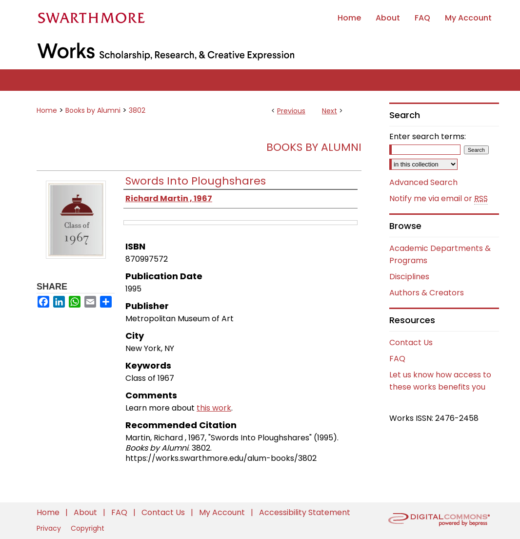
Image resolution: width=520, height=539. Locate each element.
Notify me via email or (438, 199)
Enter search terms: (427, 136)
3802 (137, 110)
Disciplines (409, 276)
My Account (223, 512)
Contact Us (411, 342)
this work (214, 408)
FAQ (397, 358)
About (86, 512)
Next (329, 111)
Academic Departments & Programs (440, 254)
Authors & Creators (426, 292)
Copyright (87, 528)
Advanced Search (423, 182)
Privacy (50, 528)
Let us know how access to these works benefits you (440, 381)
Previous (291, 111)
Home (47, 110)
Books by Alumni (92, 110)
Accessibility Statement (304, 512)
